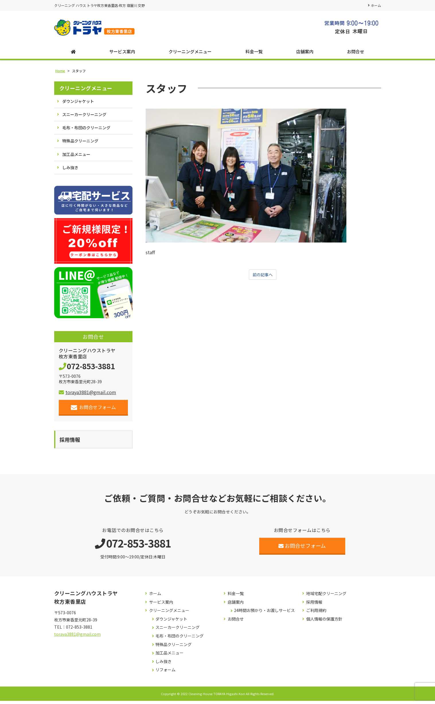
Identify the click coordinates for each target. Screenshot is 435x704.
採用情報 (314, 605)
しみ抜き (70, 169)
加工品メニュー (76, 156)
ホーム (376, 5)
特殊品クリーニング (80, 143)
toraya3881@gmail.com (87, 394)
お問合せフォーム (93, 409)
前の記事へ (262, 276)
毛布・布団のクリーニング (86, 129)
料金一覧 (254, 53)
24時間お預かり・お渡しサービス (264, 613)
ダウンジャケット (78, 103)
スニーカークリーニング (84, 116)
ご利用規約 (316, 613)
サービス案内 (122, 53)
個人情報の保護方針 (324, 622)
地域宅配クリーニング (326, 596)
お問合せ (355, 53)
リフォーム (165, 673)
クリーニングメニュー (190, 53)
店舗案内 (304, 53)
